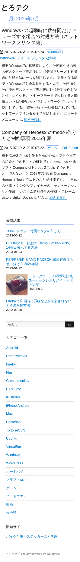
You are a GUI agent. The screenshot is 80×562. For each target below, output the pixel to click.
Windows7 (8, 58)
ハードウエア (16, 496)
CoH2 (66, 148)
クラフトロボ (16, 479)
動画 (9, 504)
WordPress (14, 463)
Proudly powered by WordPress (40, 553)
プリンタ (38, 58)
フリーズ (23, 58)
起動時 (51, 58)
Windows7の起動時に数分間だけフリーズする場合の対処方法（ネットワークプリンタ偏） (40, 36)
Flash (10, 372)
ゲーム (52, 148)
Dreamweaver (17, 356)
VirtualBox (14, 447)
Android (12, 348)
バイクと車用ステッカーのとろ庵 (31, 536)
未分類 (11, 513)
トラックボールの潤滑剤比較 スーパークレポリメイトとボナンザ (51, 280)
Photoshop (14, 422)
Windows (54, 52)
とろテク (15, 7)
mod (74, 148)
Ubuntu (11, 438)
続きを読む (32, 119)
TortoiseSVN (15, 430)
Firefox (11, 364)
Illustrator (13, 397)
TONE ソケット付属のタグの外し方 (33, 231)
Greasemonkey (17, 381)
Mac (9, 413)
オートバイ (14, 471)
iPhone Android (17, 405)
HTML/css (14, 389)
